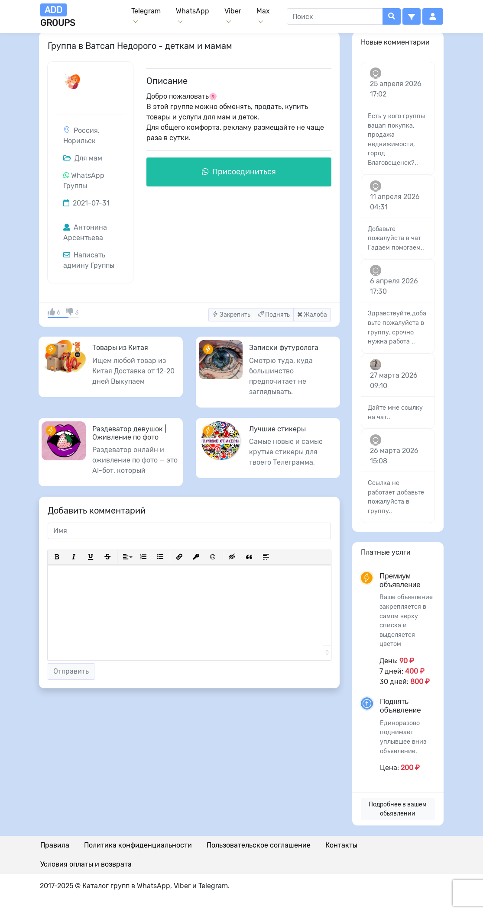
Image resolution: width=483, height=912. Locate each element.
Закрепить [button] (231, 314)
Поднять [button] (274, 314)
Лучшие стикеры (277, 429)
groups (57, 15)
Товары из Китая (120, 348)
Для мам (82, 158)
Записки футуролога (283, 348)
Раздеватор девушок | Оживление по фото (129, 433)
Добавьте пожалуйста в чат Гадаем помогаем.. (396, 238)
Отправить (71, 671)
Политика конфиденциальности (138, 845)
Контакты (341, 845)
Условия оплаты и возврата (86, 864)
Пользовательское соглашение (259, 845)
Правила (54, 845)
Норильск (79, 141)
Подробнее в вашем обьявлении (398, 809)
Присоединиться (239, 172)
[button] (411, 16)
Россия (86, 130)
